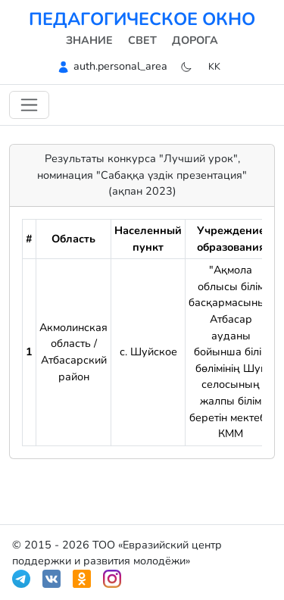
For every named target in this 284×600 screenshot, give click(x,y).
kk (214, 66)
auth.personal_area (120, 65)
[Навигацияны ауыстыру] (29, 105)
